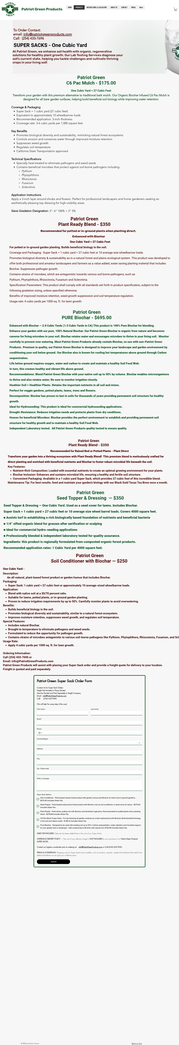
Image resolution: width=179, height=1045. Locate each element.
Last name (95, 709)
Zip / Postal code (43, 768)
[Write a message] (89, 785)
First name (41, 709)
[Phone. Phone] (92, 733)
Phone (39, 729)
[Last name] (116, 713)
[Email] (89, 723)
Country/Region (42, 739)
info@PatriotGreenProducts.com (32, 661)
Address (40, 749)
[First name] (62, 713)
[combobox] (89, 743)
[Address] (89, 753)
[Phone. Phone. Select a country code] (40, 733)
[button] (176, 9)
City (38, 759)
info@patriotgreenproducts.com (47, 34)
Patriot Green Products (41, 9)
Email (39, 719)
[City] (89, 763)
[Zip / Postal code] (89, 772)
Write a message (43, 778)
